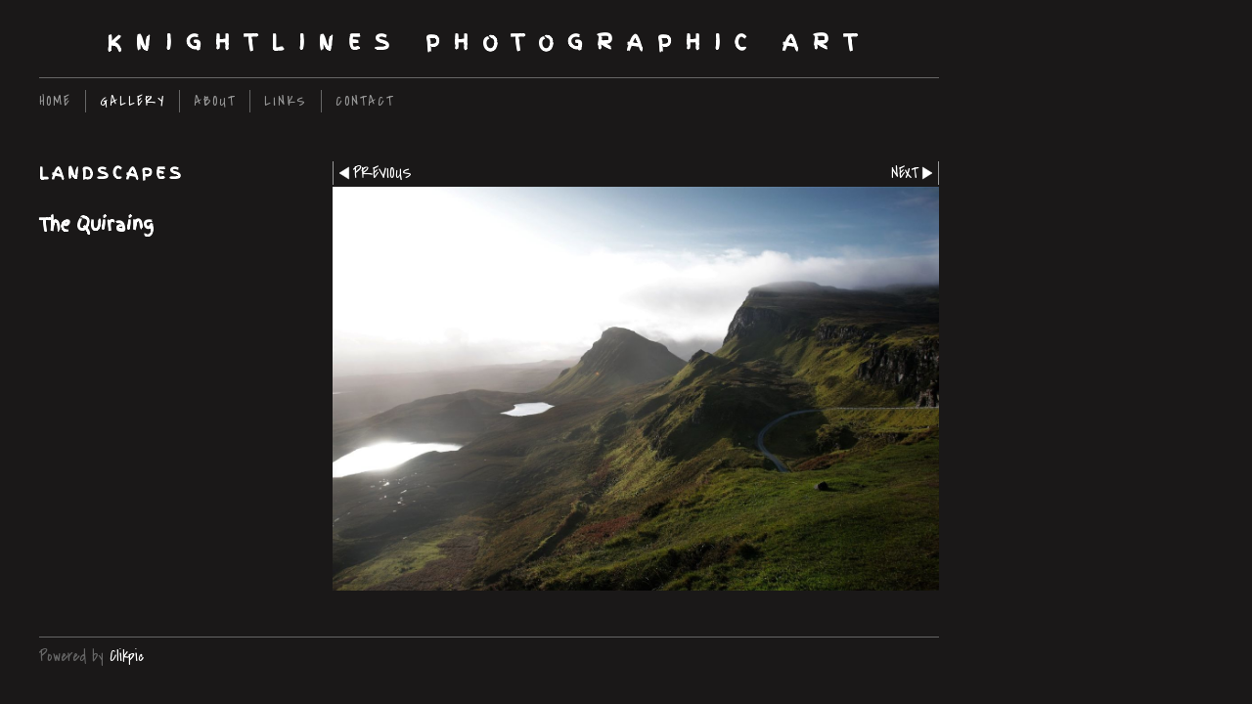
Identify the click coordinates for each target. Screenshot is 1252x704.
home (55, 101)
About (215, 101)
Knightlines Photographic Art (489, 42)
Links (285, 101)
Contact (364, 101)
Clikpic (127, 656)
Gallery (132, 101)
